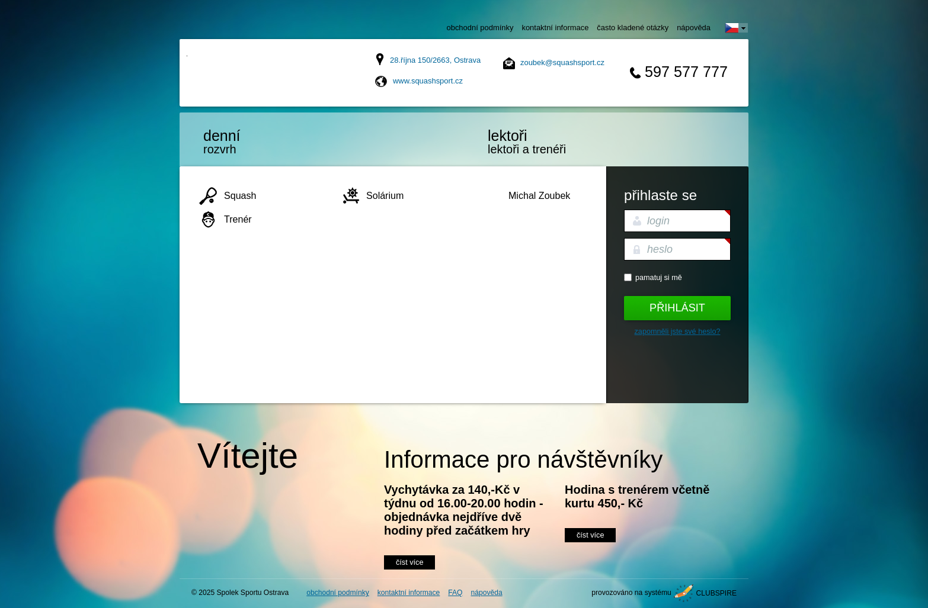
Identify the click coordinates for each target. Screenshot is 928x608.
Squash (240, 195)
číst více (409, 562)
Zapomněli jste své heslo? (678, 331)
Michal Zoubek (539, 195)
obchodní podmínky (480, 27)
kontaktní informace (554, 27)
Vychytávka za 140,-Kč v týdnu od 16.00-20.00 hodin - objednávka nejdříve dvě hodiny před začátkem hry (463, 510)
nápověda (694, 27)
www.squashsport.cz (428, 80)
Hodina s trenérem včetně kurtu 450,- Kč (637, 496)
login (658, 221)
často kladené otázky (632, 27)
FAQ (455, 592)
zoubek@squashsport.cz (562, 62)
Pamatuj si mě (658, 278)
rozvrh (253, 141)
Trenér (238, 219)
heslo (660, 249)
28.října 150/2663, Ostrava (435, 60)
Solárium (385, 195)
